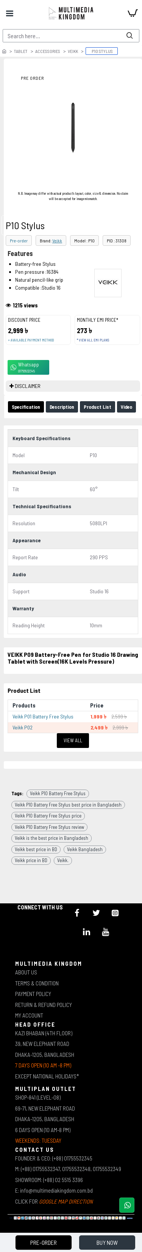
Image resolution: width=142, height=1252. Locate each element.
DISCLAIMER (28, 386)
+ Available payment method (31, 340)
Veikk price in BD (31, 860)
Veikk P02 (22, 727)
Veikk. (63, 860)
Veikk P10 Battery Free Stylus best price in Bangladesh (68, 805)
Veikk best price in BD (36, 849)
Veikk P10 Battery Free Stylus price (48, 816)
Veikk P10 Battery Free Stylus (58, 793)
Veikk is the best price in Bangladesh (51, 838)
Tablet (21, 51)
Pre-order (19, 240)
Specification (26, 407)
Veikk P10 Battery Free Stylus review (49, 827)
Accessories (47, 51)
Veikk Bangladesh (85, 849)
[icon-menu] (77, 912)
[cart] (132, 13)
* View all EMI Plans (93, 340)
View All (73, 740)
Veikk (73, 51)
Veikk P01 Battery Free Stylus (42, 716)
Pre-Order (43, 1242)
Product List (97, 407)
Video (126, 407)
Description (62, 407)
